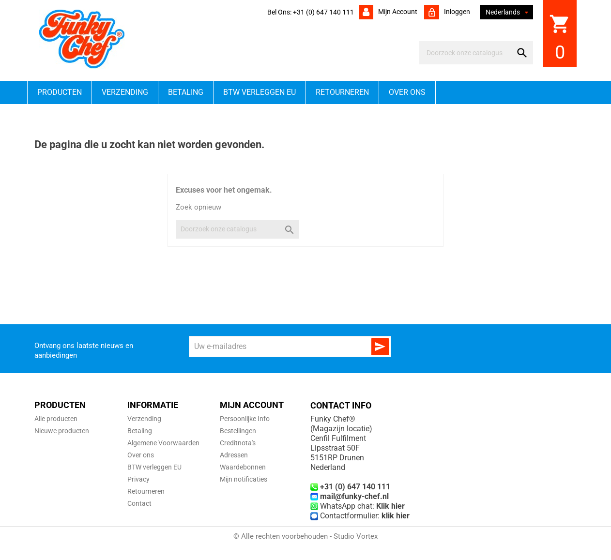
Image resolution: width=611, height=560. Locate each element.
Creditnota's (238, 443)
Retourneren (342, 92)
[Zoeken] (467, 52)
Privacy (138, 479)
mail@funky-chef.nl (354, 496)
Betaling (185, 92)
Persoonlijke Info (245, 419)
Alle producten (55, 419)
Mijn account (397, 11)
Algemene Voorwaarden (163, 443)
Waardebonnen (243, 467)
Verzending (125, 92)
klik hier (396, 515)
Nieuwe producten (61, 431)
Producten (59, 92)
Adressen (234, 455)
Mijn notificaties (243, 479)
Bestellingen (238, 431)
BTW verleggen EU (259, 92)
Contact (139, 503)
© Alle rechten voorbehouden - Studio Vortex (305, 536)
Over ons (407, 92)
